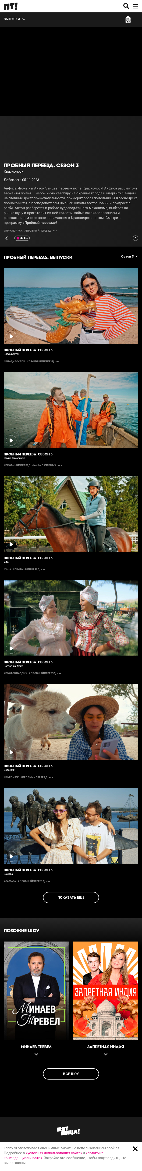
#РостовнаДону (15, 673)
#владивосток (14, 361)
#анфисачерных (44, 465)
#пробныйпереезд (37, 230)
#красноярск (13, 230)
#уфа (7, 569)
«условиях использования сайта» (54, 1153)
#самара (10, 881)
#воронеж (11, 777)
